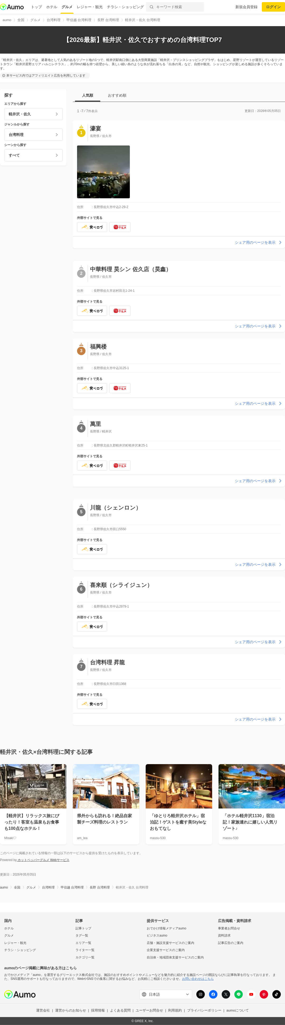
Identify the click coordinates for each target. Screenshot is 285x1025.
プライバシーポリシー (204, 1010)
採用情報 (98, 1010)
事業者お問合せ (229, 928)
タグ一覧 (81, 935)
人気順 (87, 95)
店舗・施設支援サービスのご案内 (170, 943)
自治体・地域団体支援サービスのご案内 (175, 957)
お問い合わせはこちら (198, 979)
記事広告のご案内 (230, 943)
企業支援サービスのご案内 (166, 950)
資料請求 (224, 935)
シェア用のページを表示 (259, 242)
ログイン (273, 7)
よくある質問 (120, 1010)
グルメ (67, 7)
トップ (36, 7)
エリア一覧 (83, 943)
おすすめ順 (117, 95)
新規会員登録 (246, 7)
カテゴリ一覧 (84, 957)
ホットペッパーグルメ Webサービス (43, 860)
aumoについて (237, 1010)
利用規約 (175, 1010)
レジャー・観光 (90, 7)
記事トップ (83, 928)
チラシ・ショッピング (125, 7)
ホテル (51, 7)
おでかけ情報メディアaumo (166, 928)
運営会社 (43, 1010)
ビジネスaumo (157, 935)
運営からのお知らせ (70, 1010)
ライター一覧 (84, 950)
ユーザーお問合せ (149, 1010)
